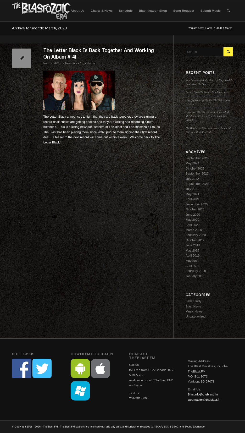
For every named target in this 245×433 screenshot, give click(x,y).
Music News (72, 63)
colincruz (90, 63)
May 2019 (192, 250)
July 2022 (192, 179)
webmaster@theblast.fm (204, 399)
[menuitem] (77, 10)
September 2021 (197, 184)
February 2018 (196, 271)
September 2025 (197, 158)
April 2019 (193, 255)
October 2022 (195, 168)
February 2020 (196, 235)
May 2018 (192, 261)
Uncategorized (196, 316)
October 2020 (195, 209)
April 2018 (193, 266)
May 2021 (192, 194)
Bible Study (193, 301)
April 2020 (193, 225)
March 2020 (194, 230)
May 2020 (192, 219)
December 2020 (197, 204)
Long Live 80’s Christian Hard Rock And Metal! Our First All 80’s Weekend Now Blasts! (207, 115)
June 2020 (193, 214)
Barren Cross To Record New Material (206, 92)
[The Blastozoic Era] (42, 10)
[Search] (228, 10)
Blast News (193, 306)
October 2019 (195, 240)
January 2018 (195, 276)
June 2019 (193, 245)
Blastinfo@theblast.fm (203, 394)
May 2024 (192, 163)
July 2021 (192, 189)
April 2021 (193, 199)
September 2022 (197, 173)
